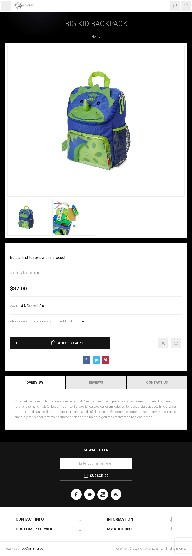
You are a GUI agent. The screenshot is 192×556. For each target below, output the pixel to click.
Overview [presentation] (34, 382)
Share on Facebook (86, 360)
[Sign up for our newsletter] (96, 463)
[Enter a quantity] (15, 343)
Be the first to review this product (37, 257)
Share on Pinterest (105, 360)
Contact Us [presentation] (157, 382)
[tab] (35, 382)
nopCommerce (31, 549)
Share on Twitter (96, 360)
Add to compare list (163, 343)
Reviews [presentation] (96, 382)
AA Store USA (32, 306)
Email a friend (176, 343)
